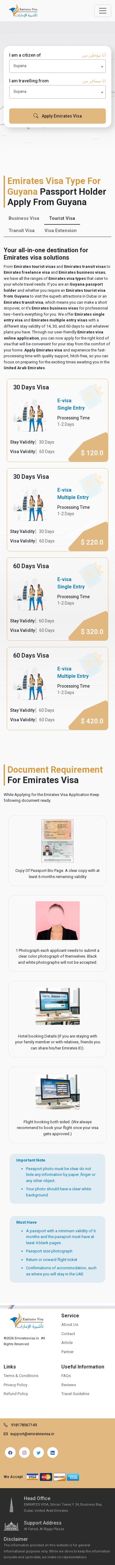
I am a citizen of (57, 55)
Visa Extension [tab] (60, 230)
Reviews (68, 1385)
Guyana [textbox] (19, 66)
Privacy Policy (15, 1385)
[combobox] (57, 66)
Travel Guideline (75, 1393)
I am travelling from (57, 81)
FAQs (66, 1375)
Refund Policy (16, 1393)
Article (67, 1342)
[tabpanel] (57, 554)
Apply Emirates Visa (57, 116)
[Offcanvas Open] (102, 11)
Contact (68, 1333)
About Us (69, 1324)
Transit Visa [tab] (22, 230)
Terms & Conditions (21, 1375)
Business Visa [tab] (24, 218)
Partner (67, 1351)
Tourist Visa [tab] (62, 218)
